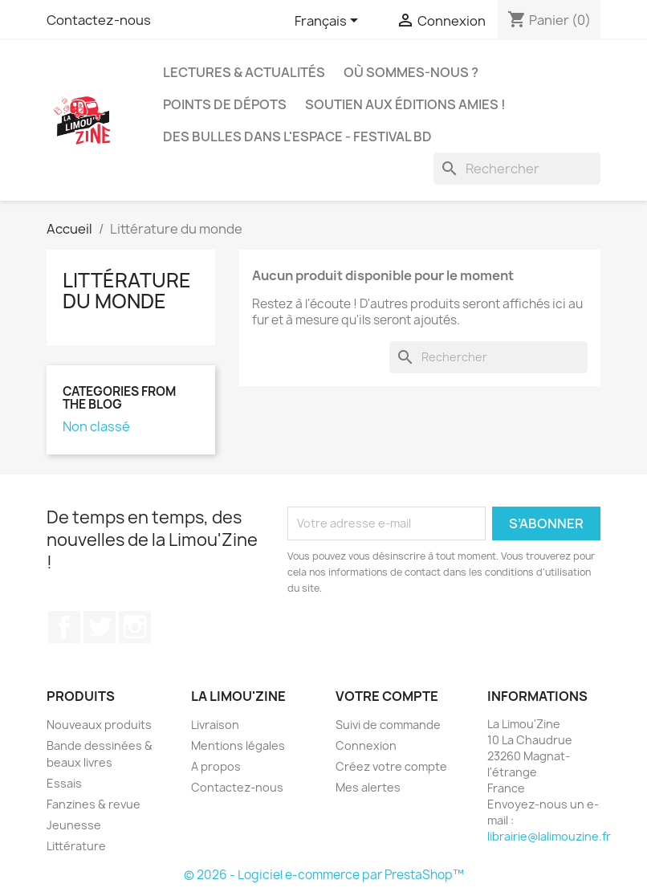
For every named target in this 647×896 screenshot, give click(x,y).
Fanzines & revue (93, 804)
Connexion (366, 745)
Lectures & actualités (244, 72)
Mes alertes (368, 787)
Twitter (99, 627)
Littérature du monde (127, 291)
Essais (64, 783)
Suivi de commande (388, 724)
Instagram (135, 627)
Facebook (64, 627)
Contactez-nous (99, 20)
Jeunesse (74, 825)
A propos (216, 766)
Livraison (215, 724)
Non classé (96, 426)
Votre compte (387, 696)
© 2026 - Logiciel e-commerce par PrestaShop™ (324, 874)
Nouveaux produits (99, 724)
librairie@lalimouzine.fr (549, 836)
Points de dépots (225, 104)
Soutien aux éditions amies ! (405, 104)
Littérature (76, 845)
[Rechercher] (516, 169)
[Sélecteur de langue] (329, 21)
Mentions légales (238, 745)
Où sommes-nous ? (411, 72)
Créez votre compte (391, 766)
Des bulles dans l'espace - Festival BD (297, 136)
